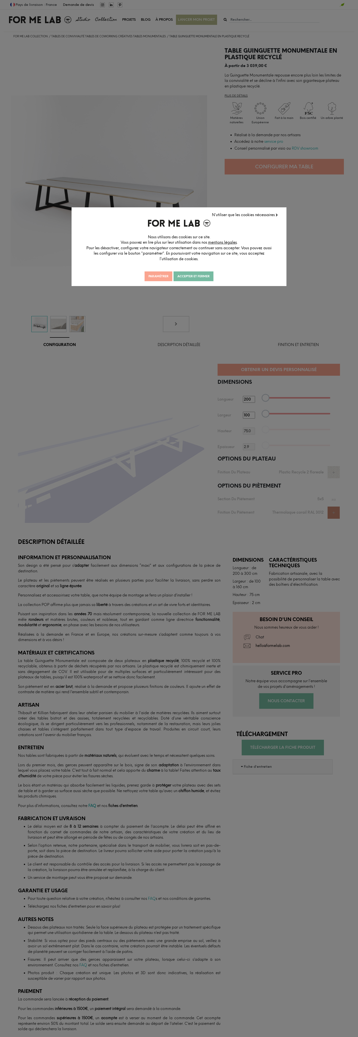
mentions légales (222, 242)
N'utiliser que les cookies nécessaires (245, 215)
